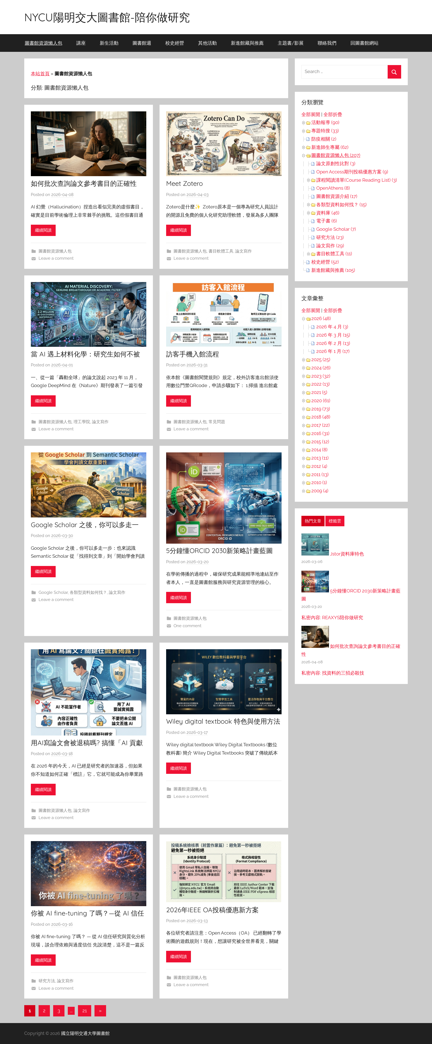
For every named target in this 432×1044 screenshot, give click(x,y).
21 (84, 1010)
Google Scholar (53, 592)
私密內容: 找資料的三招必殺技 (332, 673)
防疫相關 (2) (323, 139)
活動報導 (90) (325, 122)
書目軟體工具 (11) (334, 253)
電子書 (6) (326, 221)
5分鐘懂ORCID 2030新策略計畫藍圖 (219, 550)
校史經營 (174, 43)
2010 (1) (319, 482)
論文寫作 (243, 251)
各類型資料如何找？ (88, 592)
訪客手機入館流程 (192, 354)
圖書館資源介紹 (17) (336, 196)
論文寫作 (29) (330, 245)
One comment (187, 625)
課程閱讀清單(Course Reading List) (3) (356, 180)
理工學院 (82, 421)
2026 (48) (321, 318)
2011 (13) (320, 474)
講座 (81, 43)
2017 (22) (320, 425)
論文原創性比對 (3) (335, 163)
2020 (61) (320, 400)
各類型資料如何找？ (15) (341, 204)
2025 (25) (320, 359)
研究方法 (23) (330, 237)
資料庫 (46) (327, 213)
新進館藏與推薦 (247, 43)
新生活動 (109, 43)
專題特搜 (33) (325, 130)
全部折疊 (332, 114)
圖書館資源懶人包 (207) (335, 155)
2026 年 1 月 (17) (333, 351)
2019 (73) (320, 409)
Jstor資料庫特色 (347, 554)
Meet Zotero (184, 183)
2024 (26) (321, 368)
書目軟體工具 (221, 251)
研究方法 (47, 980)
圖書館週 (142, 43)
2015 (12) (320, 441)
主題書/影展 (291, 43)
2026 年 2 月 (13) (333, 343)
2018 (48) (320, 417)
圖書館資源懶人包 (43, 43)
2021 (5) (319, 392)
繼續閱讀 (43, 230)
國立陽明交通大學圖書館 (85, 1033)
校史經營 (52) (325, 262)
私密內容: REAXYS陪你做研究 (332, 617)
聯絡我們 (327, 43)
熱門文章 (313, 521)
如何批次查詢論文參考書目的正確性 (84, 183)
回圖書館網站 (364, 43)
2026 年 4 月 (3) (332, 326)
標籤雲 (335, 521)
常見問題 (217, 421)
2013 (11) (320, 458)
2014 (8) (319, 449)
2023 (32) (320, 376)
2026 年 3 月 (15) (333, 335)
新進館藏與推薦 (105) (333, 270)
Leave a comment (56, 258)
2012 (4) (319, 466)
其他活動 (207, 43)
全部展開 (310, 114)
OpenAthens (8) (333, 188)
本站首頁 (40, 73)
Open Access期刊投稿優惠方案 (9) (352, 172)
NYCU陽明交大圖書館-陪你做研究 (107, 17)
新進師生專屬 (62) (330, 147)
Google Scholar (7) (336, 229)
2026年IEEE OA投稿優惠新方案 (212, 910)
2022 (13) (320, 384)
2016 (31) (320, 433)
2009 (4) (319, 490)
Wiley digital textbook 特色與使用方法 (223, 721)
